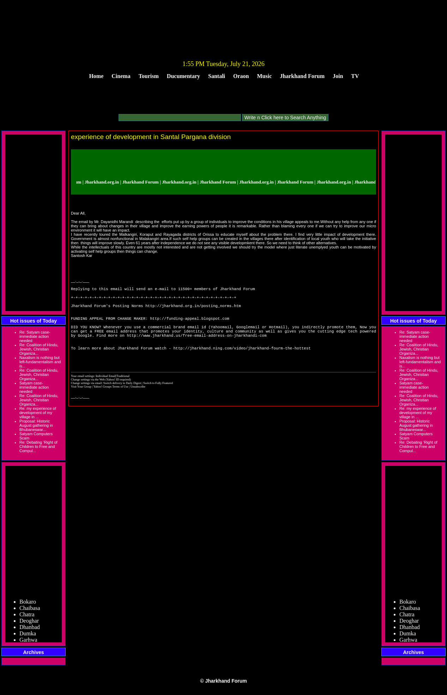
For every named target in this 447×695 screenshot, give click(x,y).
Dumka (27, 635)
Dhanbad (29, 628)
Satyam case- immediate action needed (34, 387)
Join (338, 76)
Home (96, 76)
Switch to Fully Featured (158, 401)
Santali (216, 76)
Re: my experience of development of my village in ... (37, 412)
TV (355, 76)
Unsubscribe (138, 404)
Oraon (241, 76)
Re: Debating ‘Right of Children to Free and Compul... (38, 446)
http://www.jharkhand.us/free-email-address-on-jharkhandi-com (196, 348)
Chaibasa (29, 609)
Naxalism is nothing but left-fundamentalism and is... (40, 361)
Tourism (149, 76)
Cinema (120, 76)
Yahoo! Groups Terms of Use (111, 404)
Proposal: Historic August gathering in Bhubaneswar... (36, 425)
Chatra (27, 616)
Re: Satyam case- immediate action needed (34, 336)
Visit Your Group (81, 404)
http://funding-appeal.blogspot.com (189, 326)
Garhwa (28, 641)
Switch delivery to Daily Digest (122, 401)
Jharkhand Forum (302, 76)
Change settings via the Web (88, 397)
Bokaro (27, 603)
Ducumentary (183, 76)
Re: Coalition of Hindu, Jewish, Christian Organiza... (38, 349)
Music (264, 76)
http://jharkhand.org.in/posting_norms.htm (193, 310)
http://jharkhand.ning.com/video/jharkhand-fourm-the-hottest (241, 363)
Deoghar (29, 622)
